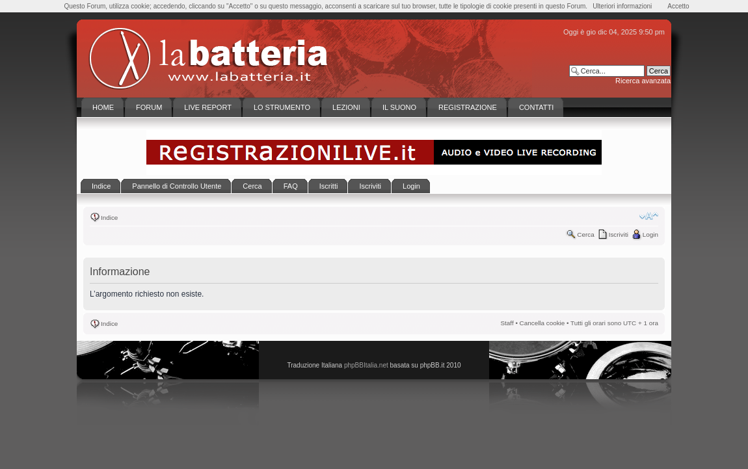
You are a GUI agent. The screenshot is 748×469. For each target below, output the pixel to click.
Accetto (678, 6)
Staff (507, 323)
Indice (109, 217)
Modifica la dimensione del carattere (648, 216)
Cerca (585, 234)
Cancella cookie (542, 323)
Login (650, 234)
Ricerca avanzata (643, 81)
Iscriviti (618, 234)
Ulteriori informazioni (622, 6)
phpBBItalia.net (366, 365)
